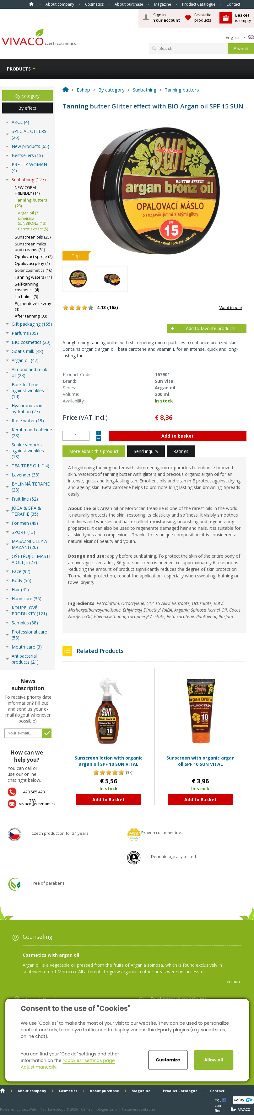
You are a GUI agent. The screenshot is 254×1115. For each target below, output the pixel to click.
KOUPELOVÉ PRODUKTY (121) (29, 611)
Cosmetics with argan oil (51, 955)
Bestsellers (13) (27, 155)
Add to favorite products (210, 328)
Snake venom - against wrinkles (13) (28, 451)
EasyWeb (28, 1109)
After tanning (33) (31, 316)
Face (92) (21, 571)
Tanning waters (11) (33, 277)
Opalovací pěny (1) (32, 263)
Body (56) (21, 580)
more (236, 981)
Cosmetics (94, 4)
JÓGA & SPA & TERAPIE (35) (26, 511)
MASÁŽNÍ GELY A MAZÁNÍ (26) (29, 544)
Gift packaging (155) (32, 324)
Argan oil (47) (25, 360)
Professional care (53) (29, 635)
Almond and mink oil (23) (29, 372)
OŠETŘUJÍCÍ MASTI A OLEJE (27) (31, 559)
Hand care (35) (26, 599)
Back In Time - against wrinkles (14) (28, 390)
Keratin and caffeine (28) (32, 433)
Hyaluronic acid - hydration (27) (28, 408)
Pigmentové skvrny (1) (33, 306)
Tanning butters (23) (31, 202)
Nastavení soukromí (138, 1109)
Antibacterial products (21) (25, 659)
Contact (233, 4)
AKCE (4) (20, 122)
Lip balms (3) (26, 296)
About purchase (129, 4)
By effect (27, 108)
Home (31, 4)
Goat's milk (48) (27, 351)
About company (60, 4)
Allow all (213, 1060)
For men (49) (25, 523)
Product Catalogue (198, 4)
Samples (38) (25, 623)
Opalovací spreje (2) (33, 256)
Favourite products (203, 17)
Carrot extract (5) (33, 229)
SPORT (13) (23, 532)
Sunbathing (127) (29, 179)
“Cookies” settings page (88, 1060)
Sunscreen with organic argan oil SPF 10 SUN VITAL (200, 761)
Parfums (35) (25, 333)
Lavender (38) (26, 475)
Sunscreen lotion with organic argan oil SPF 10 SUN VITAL (109, 761)
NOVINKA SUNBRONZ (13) (32, 221)
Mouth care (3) (27, 647)
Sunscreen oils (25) (33, 237)
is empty (243, 18)
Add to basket (177, 436)
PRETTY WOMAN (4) (29, 167)
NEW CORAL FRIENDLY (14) (27, 190)
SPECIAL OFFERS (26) (29, 134)
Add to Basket (108, 799)
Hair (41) (20, 589)
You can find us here (219, 1099)
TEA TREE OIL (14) (30, 466)
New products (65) (30, 146)
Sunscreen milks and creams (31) (30, 246)
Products (19, 69)
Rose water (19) (28, 420)
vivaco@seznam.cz (37, 804)
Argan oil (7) (28, 213)
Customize (168, 1060)
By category (27, 96)
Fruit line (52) (25, 499)
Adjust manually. (39, 1067)
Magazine (162, 4)
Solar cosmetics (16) (33, 270)
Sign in (166, 17)
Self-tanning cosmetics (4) (27, 286)
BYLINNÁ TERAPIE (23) (31, 487)
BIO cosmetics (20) (31, 342)
